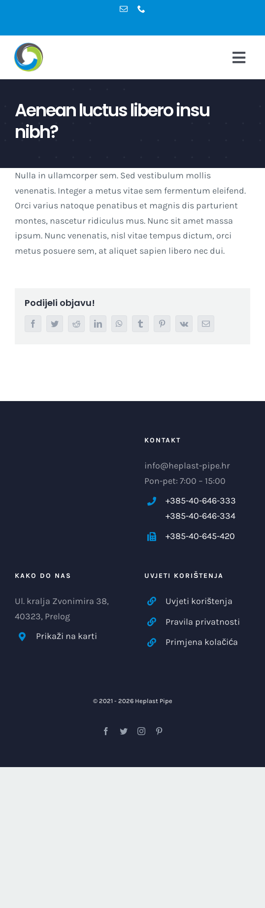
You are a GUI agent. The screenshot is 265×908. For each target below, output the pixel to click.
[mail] (124, 9)
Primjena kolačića (202, 642)
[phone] (141, 9)
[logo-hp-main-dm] (39, 57)
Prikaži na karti (66, 636)
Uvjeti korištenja (199, 601)
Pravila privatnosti (203, 621)
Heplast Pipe (153, 701)
